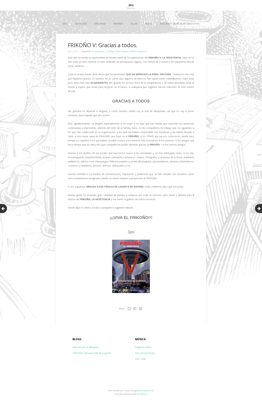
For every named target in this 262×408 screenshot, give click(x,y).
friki (118, 51)
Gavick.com (148, 390)
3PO (65, 23)
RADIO (148, 23)
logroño (141, 51)
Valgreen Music (143, 347)
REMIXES (118, 23)
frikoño (132, 51)
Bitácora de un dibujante (86, 347)
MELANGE (100, 23)
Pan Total (140, 358)
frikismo (124, 51)
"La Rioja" (110, 51)
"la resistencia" (98, 51)
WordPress (142, 394)
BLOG (134, 23)
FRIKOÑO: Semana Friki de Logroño (92, 353)
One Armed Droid (144, 353)
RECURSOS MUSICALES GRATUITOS (180, 23)
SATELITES (81, 23)
